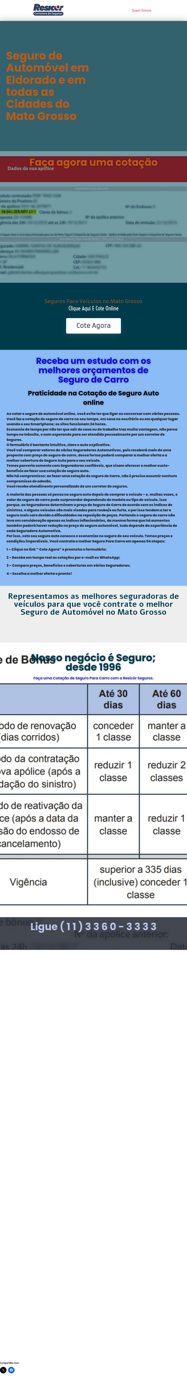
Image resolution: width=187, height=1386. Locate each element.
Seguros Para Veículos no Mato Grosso (93, 301)
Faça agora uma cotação (93, 162)
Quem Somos (141, 10)
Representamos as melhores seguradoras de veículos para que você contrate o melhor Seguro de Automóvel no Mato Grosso (93, 604)
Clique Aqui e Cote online (94, 308)
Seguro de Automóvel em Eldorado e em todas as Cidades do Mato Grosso (47, 86)
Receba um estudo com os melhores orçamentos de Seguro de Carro (93, 370)
